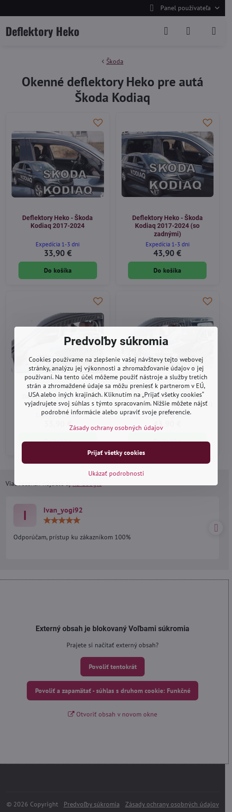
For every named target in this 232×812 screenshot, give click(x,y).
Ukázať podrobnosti (116, 473)
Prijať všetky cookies (116, 452)
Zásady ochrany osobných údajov (116, 428)
